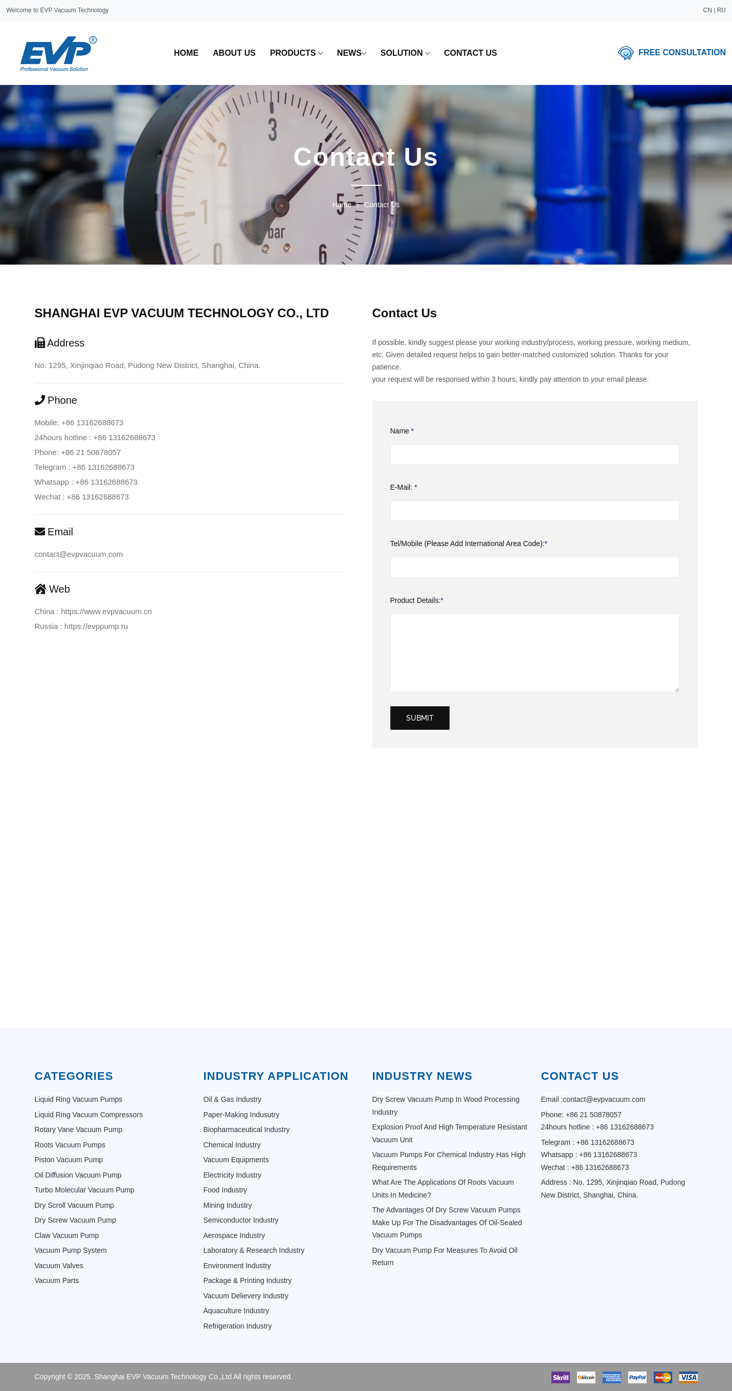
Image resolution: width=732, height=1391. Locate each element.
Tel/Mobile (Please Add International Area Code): (468, 543)
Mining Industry (228, 1205)
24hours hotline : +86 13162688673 (95, 437)
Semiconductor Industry (241, 1220)
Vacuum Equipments (236, 1160)
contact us (470, 53)
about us (234, 53)
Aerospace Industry (234, 1235)
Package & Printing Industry (248, 1280)
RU (721, 10)
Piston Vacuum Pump (69, 1160)
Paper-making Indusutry (242, 1115)
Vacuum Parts (57, 1280)
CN (707, 10)
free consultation (682, 52)
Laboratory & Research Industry (254, 1250)
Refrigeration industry (238, 1326)
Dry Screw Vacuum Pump (75, 1220)
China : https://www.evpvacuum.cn (93, 611)
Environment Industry (237, 1266)
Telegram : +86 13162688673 (85, 467)
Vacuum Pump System (71, 1250)
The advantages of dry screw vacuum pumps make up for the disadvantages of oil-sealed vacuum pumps (447, 1222)
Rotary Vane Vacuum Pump (78, 1129)
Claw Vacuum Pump (67, 1235)
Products (296, 53)
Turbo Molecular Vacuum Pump (85, 1190)
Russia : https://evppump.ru (81, 626)
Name (402, 431)
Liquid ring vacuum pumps (79, 1099)
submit (420, 718)
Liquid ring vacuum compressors (89, 1115)
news (351, 53)
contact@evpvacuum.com (79, 554)
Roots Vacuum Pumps (70, 1145)
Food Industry (226, 1190)
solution (405, 53)
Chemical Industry (232, 1145)
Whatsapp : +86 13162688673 (86, 481)
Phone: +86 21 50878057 (78, 452)
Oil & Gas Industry (233, 1099)
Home (341, 204)
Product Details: (416, 600)
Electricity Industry (233, 1175)
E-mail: (403, 487)
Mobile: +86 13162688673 (79, 422)
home (186, 53)
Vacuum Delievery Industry (246, 1296)
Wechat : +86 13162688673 (82, 496)
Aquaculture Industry (236, 1311)
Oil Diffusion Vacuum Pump (78, 1175)
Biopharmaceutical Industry (247, 1129)
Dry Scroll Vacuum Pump (74, 1205)
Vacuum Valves (59, 1266)
